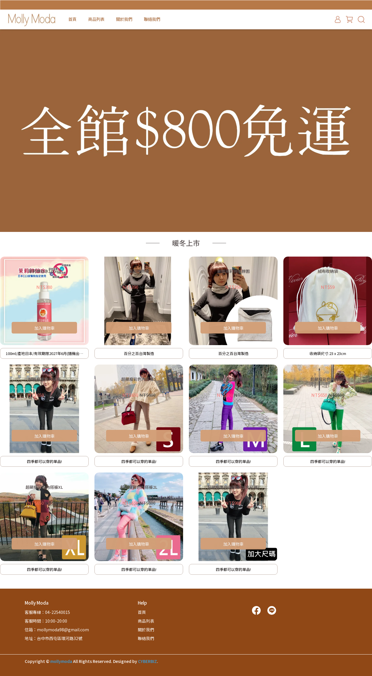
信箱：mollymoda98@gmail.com (57, 629)
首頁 (72, 19)
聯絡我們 (152, 19)
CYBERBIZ (147, 661)
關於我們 (124, 19)
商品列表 (96, 19)
